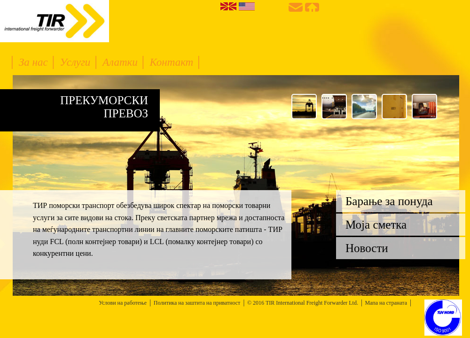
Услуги (76, 62)
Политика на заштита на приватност (197, 303)
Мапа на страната (386, 303)
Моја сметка (376, 224)
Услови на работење (123, 303)
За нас (35, 62)
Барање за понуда (389, 201)
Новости (366, 248)
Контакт (172, 62)
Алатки (121, 62)
